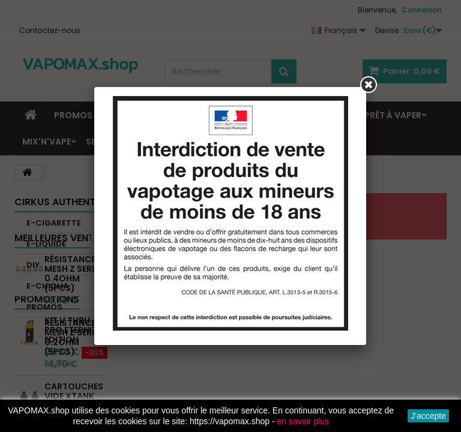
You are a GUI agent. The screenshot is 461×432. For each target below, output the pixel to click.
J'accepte (428, 416)
